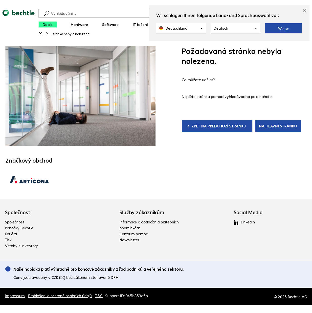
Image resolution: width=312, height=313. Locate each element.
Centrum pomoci (133, 233)
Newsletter (129, 239)
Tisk (8, 239)
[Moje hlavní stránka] (41, 33)
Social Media (248, 212)
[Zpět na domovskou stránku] (18, 25)
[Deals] (48, 24)
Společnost (17, 212)
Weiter (283, 28)
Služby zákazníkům (141, 212)
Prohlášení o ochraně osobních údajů (60, 295)
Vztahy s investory (21, 245)
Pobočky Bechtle (19, 227)
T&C (99, 295)
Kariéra (11, 233)
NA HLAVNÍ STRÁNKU (278, 125)
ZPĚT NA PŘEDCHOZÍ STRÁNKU (219, 125)
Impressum (15, 295)
